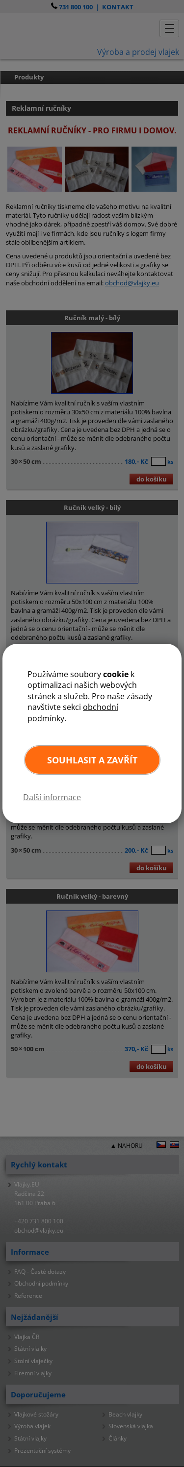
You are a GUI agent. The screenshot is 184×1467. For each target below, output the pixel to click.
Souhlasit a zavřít (92, 760)
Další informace (52, 797)
